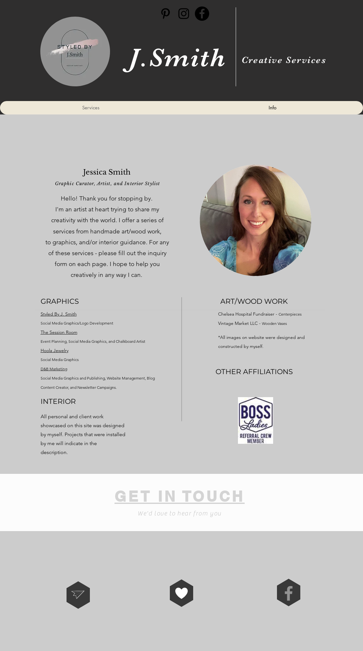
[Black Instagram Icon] (184, 13)
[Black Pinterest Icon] (165, 13)
